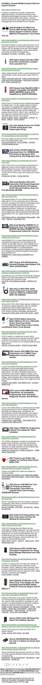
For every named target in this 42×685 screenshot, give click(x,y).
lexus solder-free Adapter (29, 475)
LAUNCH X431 (7, 420)
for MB (9, 678)
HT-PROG (13, 54)
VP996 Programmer (26, 450)
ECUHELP (5, 54)
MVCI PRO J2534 (26, 313)
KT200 (28, 54)
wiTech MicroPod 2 (28, 671)
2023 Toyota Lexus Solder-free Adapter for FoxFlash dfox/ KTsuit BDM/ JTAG (23, 460)
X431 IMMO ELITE (29, 420)
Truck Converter (19, 610)
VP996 (37, 450)
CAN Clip (17, 671)
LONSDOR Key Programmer (15, 669)
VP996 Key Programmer (10, 450)
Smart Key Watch (14, 345)
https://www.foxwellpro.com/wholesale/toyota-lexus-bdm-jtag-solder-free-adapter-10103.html (19, 467)
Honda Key (15, 659)
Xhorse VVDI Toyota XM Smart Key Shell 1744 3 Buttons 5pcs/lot (24, 619)
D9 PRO (13, 176)
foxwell (9, 682)
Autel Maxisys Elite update (26, 217)
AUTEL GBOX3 (19, 119)
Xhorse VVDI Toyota (14, 633)
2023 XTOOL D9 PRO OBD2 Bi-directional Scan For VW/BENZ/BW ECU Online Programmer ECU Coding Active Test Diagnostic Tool (24, 153)
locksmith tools (18, 672)
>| (27, 665)
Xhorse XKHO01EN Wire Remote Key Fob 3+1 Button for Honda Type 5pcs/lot (24, 641)
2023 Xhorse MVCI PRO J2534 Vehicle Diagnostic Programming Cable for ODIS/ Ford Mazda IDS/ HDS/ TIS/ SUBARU (23, 292)
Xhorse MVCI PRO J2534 (11, 313)
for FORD (12, 680)
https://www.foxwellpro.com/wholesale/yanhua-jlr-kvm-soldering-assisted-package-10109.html (20, 272)
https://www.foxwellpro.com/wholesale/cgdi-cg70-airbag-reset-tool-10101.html (19, 524)
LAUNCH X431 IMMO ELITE (12, 422)
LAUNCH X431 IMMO (9, 383)
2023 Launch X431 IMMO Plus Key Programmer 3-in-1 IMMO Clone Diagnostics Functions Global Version (23, 354)
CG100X (32, 142)
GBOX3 (10, 119)
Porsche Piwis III (31, 669)
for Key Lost (26, 678)
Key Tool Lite (28, 507)
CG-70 (14, 541)
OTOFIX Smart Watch (29, 345)
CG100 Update (22, 142)
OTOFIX (5, 345)
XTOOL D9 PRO (23, 176)
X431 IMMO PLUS (24, 383)
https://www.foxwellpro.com (11, 10)
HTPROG (21, 54)
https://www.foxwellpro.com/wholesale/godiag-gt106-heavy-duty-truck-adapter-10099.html (20, 594)
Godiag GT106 (7, 607)
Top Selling (21, 680)
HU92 (4, 78)
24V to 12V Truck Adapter (19, 612)
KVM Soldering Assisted (17, 281)
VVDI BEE (18, 507)
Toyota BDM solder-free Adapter (13, 477)
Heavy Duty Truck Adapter (18, 608)
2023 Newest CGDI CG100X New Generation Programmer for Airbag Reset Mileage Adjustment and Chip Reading (24, 552)
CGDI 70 (21, 541)
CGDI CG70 (29, 541)
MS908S (5, 256)
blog (26, 682)
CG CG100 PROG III (9, 142)
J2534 (36, 313)
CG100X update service (10, 144)
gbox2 (16, 118)
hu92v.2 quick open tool (30, 78)
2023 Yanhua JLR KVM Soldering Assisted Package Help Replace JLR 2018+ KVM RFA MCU (24, 264)
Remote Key (30, 658)
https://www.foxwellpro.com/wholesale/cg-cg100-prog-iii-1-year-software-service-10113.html (20, 135)
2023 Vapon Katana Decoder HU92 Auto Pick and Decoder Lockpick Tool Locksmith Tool (24, 62)
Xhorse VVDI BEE (8, 507)
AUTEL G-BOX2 (7, 118)
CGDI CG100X (7, 574)
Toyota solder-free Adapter (11, 475)
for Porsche (17, 678)
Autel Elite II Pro (19, 219)
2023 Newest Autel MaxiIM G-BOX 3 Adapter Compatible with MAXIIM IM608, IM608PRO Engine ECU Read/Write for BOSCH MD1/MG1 (24, 91)
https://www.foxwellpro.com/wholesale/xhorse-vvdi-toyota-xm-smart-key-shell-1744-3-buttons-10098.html (20, 625)
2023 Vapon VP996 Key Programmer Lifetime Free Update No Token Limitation (24, 430)
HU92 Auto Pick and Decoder (12, 80)
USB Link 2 (9, 671)
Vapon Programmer (8, 452)
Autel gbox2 (23, 118)
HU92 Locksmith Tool (13, 82)
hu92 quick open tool (13, 78)
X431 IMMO (17, 420)
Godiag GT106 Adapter (21, 607)
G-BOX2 (32, 118)
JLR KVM (5, 281)
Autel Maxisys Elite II (9, 217)
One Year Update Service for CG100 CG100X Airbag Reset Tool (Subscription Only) (24, 127)
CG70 (8, 541)
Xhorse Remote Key (18, 658)
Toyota (4, 633)
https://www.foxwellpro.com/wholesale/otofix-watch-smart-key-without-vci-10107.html (19, 332)
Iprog (2, 669)
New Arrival (30, 680)
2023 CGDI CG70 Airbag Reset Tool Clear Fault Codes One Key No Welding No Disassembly (24, 517)
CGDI (4, 541)
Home (4, 678)
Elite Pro (10, 219)
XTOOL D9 (5, 176)
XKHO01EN (6, 658)
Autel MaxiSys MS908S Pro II (23, 255)
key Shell (26, 633)
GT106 (32, 607)
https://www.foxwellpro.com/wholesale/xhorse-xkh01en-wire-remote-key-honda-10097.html (21, 648)
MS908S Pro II (7, 255)
